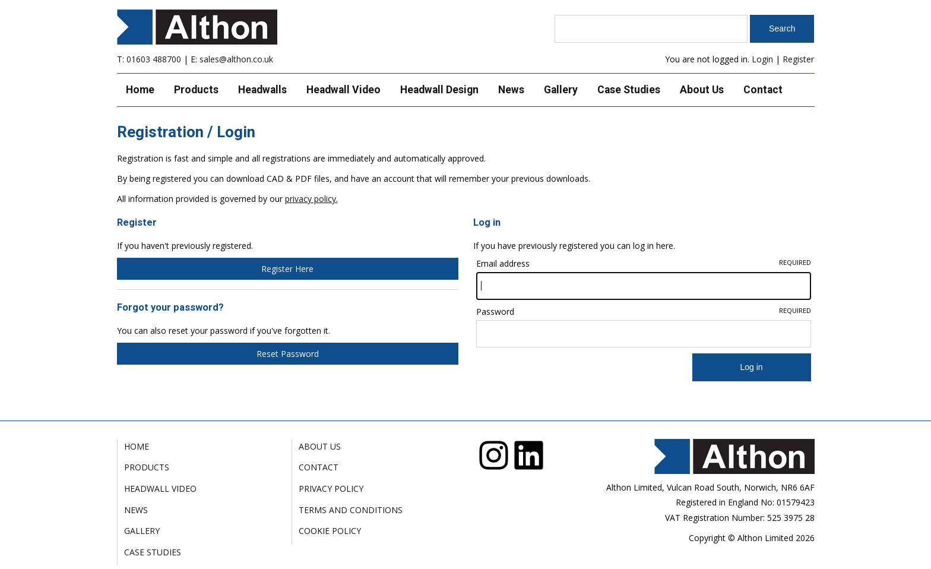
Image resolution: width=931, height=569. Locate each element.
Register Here (287, 268)
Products (196, 90)
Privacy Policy (331, 488)
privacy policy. (311, 198)
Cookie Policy (330, 530)
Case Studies (628, 90)
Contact (763, 90)
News (511, 90)
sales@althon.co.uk (236, 59)
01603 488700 (153, 59)
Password (643, 311)
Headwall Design (439, 90)
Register (798, 59)
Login (762, 59)
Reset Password (287, 353)
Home (140, 90)
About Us (702, 90)
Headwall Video (343, 90)
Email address (643, 263)
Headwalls (262, 90)
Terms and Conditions (351, 510)
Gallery (561, 90)
